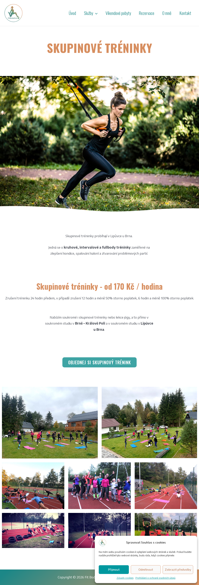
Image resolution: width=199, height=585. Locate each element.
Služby (88, 13)
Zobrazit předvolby (178, 569)
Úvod (68, 13)
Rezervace (145, 13)
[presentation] (92, 13)
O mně (165, 13)
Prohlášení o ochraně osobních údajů (155, 577)
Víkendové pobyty (116, 13)
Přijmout (114, 569)
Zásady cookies (125, 577)
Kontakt (185, 13)
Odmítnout (145, 569)
